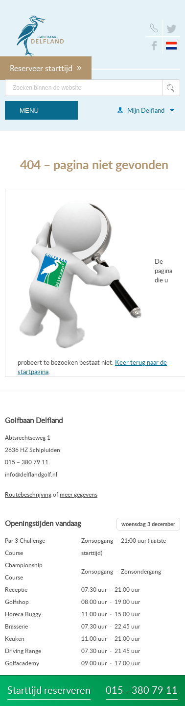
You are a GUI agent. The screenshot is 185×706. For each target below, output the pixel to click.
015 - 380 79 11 (142, 690)
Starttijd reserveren (49, 690)
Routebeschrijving (28, 494)
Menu (29, 110)
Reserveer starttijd (46, 68)
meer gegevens (78, 494)
